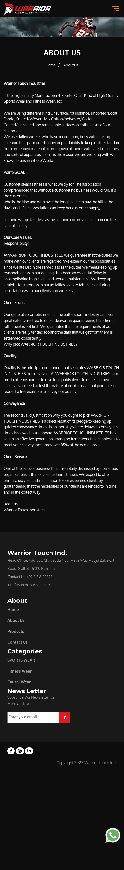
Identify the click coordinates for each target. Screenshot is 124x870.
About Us (70, 65)
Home (51, 65)
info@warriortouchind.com (29, 584)
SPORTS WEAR (21, 660)
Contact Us (17, 642)
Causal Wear (19, 682)
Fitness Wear (19, 671)
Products (15, 631)
